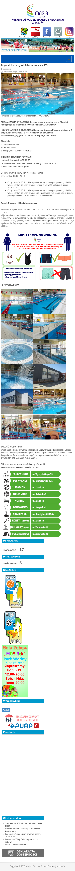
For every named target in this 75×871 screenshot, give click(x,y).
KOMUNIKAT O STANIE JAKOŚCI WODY (20, 467)
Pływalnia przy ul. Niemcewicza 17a (24, 65)
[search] (20, 706)
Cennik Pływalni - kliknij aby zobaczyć (19, 203)
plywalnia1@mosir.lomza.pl (19, 151)
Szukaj (6, 710)
